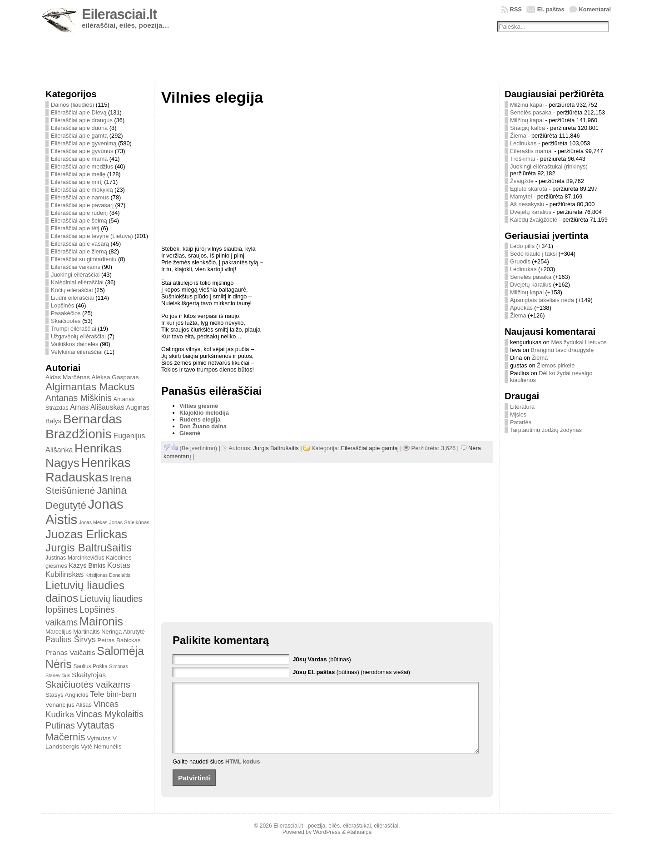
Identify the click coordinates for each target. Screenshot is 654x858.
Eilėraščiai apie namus (80, 197)
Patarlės (520, 422)
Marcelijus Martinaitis (72, 631)
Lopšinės (62, 305)
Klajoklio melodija (204, 412)
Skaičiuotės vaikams (87, 684)
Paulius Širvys (70, 639)
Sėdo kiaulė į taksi (533, 253)
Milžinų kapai (527, 104)
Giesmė (189, 433)
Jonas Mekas (93, 522)
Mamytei (521, 196)
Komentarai (595, 9)
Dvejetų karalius (530, 211)
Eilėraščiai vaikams (75, 266)
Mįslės (518, 414)
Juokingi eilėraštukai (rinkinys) (549, 166)
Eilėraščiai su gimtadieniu (83, 259)
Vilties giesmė (198, 405)
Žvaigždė (522, 181)
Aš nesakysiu (527, 204)
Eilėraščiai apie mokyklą (82, 189)
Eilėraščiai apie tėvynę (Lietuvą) (92, 236)
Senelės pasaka (530, 112)
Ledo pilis (522, 246)
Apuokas (521, 307)
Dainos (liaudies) (72, 104)
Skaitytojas (89, 675)
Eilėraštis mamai (531, 151)
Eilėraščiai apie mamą (79, 158)
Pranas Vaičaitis (70, 652)
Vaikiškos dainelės (74, 344)
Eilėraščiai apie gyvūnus (82, 151)
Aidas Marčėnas (67, 377)
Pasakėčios (65, 313)
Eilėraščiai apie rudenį (79, 212)
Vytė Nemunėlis (101, 746)
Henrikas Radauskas (88, 470)
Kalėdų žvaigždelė (533, 219)
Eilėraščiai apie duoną (79, 127)
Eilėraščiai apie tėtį (75, 228)
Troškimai (522, 158)
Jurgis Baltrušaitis (88, 547)
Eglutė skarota (528, 188)
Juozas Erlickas (86, 534)
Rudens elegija (199, 419)
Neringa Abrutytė (123, 631)
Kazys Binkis (87, 565)
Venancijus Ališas (68, 704)
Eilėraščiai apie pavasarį (82, 205)
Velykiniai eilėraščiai (77, 351)
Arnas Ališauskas (97, 407)
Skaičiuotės (65, 320)
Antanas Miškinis (78, 398)
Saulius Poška (91, 666)
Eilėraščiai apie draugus (82, 120)
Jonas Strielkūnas (129, 522)
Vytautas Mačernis (79, 731)
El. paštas (551, 9)
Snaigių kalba (527, 127)
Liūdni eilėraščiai (72, 297)
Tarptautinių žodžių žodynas (546, 430)
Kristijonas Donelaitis (107, 575)
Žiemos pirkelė (556, 365)
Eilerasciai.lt (119, 14)
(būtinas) (321, 659)
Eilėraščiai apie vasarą (80, 243)
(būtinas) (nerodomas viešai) (351, 672)
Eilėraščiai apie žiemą (79, 251)
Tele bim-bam (113, 694)
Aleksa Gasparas (115, 377)
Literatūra (522, 406)
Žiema (518, 135)
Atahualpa (359, 846)
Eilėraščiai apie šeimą (79, 220)
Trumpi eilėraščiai (73, 328)
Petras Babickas (118, 640)
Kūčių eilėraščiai (72, 290)
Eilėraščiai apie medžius (82, 166)
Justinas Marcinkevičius (74, 558)
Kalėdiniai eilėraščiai (77, 282)
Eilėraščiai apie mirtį (77, 182)
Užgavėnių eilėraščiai (78, 336)
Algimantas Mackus (90, 386)
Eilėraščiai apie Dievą (78, 112)
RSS (516, 9)
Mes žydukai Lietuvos (578, 342)
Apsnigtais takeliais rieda (542, 300)
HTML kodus (242, 775)
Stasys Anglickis (67, 694)
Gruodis (520, 261)
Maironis (101, 621)
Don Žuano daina (203, 426)
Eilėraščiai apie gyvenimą (83, 143)
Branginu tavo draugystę (562, 350)
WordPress (326, 846)
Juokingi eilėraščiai (75, 274)
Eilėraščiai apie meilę (78, 174)
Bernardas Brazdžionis (83, 426)
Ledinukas (523, 143)
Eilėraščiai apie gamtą (79, 135)
